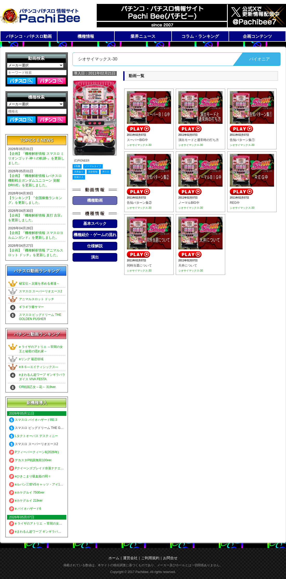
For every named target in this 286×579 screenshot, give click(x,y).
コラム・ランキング (200, 36)
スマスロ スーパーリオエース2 (40, 291)
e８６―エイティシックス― (38, 367)
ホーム (113, 558)
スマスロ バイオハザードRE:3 (33, 420)
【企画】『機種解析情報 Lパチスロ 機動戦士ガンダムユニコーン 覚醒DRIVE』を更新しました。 (35, 180)
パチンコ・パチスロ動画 (29, 36)
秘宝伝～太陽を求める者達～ (39, 283)
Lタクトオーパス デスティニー (33, 436)
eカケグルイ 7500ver (26, 492)
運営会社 (130, 558)
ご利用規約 (150, 558)
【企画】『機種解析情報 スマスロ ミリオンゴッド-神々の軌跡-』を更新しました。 (36, 158)
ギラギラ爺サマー (31, 307)
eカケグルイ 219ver (26, 500)
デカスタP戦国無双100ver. (30, 460)
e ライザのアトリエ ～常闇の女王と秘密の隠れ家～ (48, 523)
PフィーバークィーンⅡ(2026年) (34, 452)
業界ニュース (143, 36)
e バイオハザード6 (25, 508)
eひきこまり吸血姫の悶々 (30, 476)
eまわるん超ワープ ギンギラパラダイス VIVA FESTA (49, 531)
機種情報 (85, 36)
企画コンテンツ (257, 36)
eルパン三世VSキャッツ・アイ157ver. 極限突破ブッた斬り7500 (56, 484)
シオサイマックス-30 (139, 145)
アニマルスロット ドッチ (36, 299)
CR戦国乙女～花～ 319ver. (37, 387)
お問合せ (170, 558)
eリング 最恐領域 (31, 359)
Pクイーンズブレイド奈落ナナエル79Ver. (41, 468)
